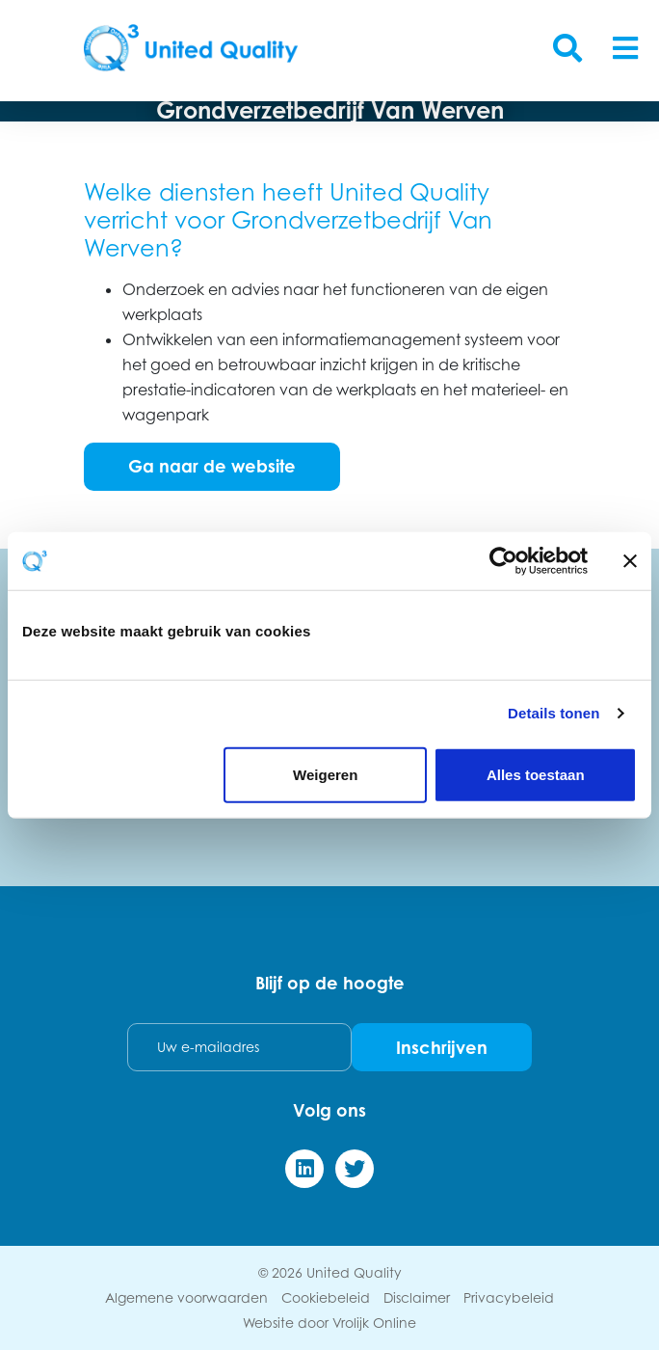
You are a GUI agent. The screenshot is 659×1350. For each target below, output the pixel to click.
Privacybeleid (508, 1297)
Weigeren (325, 774)
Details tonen (553, 713)
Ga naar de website (212, 465)
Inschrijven (442, 1047)
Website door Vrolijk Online (329, 1322)
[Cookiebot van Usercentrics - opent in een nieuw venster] (503, 561)
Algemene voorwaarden (186, 1297)
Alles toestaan (536, 774)
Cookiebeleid (325, 1297)
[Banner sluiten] (630, 561)
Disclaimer (416, 1297)
